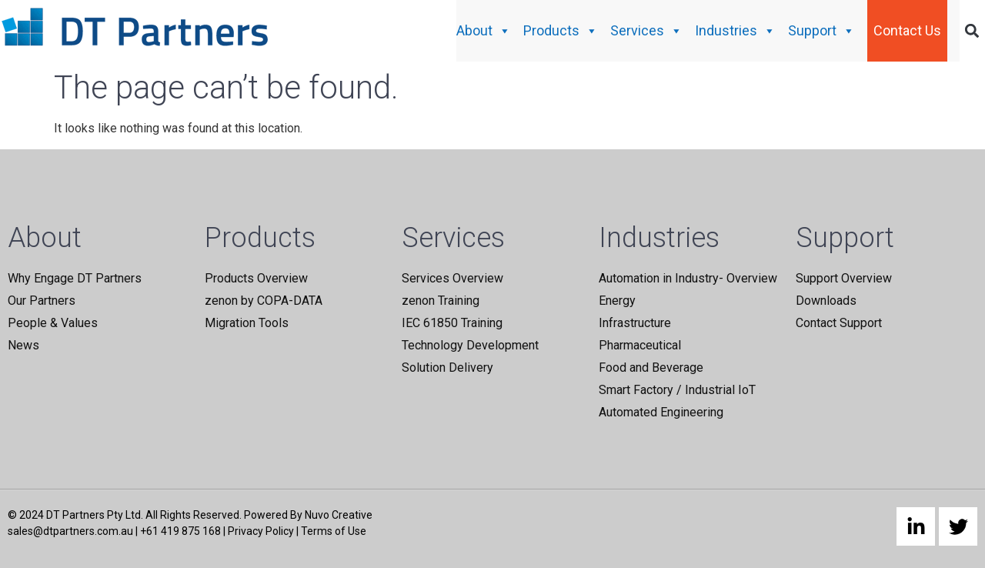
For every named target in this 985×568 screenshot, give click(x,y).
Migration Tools (247, 323)
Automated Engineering (661, 412)
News (23, 345)
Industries (735, 31)
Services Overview (452, 278)
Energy (617, 300)
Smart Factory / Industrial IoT (677, 390)
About (483, 31)
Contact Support (839, 323)
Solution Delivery (447, 367)
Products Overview (256, 278)
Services (646, 31)
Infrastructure (635, 323)
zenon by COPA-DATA (263, 300)
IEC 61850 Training (452, 323)
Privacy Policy (261, 531)
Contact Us (907, 30)
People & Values (53, 323)
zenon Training (440, 300)
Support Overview (844, 278)
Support (821, 31)
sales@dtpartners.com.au (70, 531)
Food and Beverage (651, 367)
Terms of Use (333, 531)
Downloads (826, 300)
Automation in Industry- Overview (688, 278)
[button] (972, 31)
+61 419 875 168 (180, 531)
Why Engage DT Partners (75, 278)
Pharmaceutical (640, 345)
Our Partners (41, 300)
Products (560, 31)
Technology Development (470, 345)
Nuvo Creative (338, 515)
